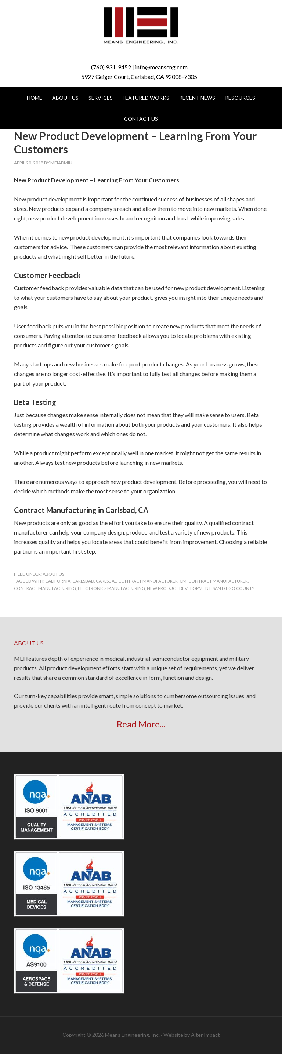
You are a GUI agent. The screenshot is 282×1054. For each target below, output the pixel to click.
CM (183, 581)
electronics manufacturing (111, 588)
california (57, 581)
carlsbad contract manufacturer (137, 581)
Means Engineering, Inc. (141, 25)
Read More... (141, 724)
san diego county (233, 588)
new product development (179, 588)
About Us (53, 574)
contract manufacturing (45, 588)
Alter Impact (205, 1035)
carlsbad (83, 581)
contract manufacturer (218, 581)
